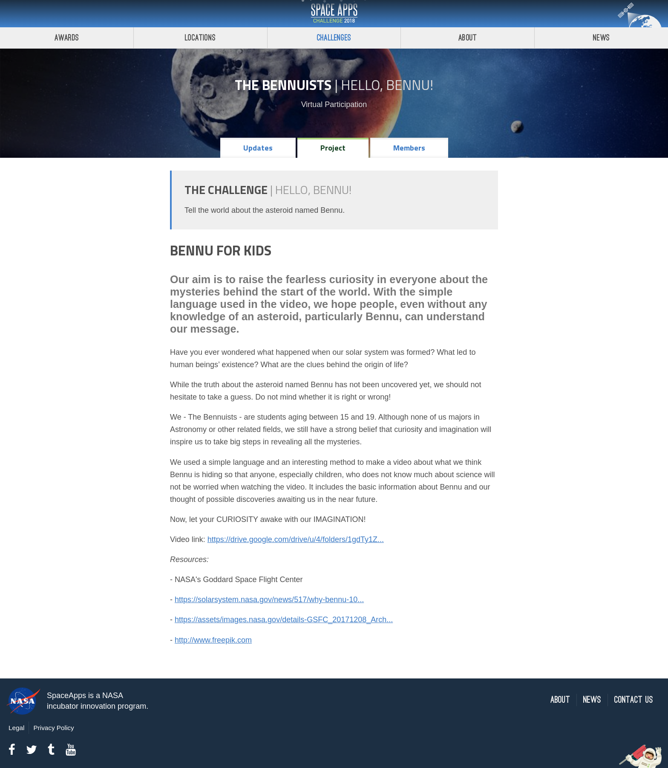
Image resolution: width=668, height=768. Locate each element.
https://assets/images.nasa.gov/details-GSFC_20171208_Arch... (284, 619)
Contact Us (633, 700)
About (467, 37)
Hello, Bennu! (387, 85)
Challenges (334, 37)
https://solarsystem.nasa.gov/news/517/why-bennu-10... (269, 599)
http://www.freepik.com (213, 640)
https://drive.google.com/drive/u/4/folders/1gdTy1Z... (295, 539)
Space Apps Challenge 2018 (334, 13)
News (601, 37)
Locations (200, 37)
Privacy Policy (53, 727)
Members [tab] (409, 148)
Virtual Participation (334, 104)
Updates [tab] (258, 148)
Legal (16, 727)
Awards (67, 37)
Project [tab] (333, 148)
